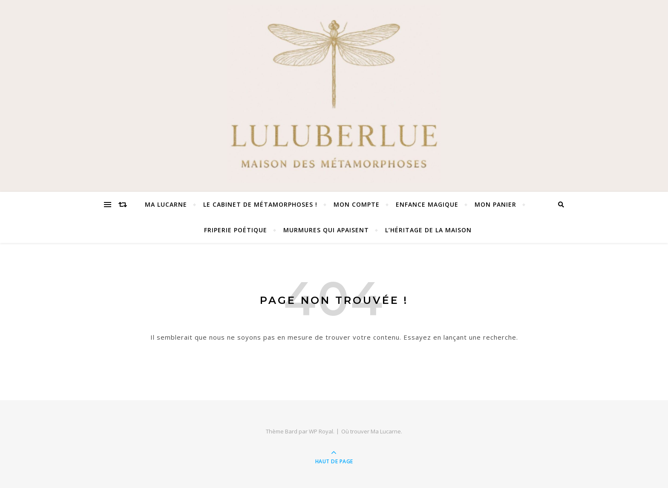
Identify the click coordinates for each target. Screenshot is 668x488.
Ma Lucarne (166, 204)
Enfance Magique (427, 204)
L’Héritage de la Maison (428, 230)
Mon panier (495, 204)
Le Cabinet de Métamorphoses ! (260, 204)
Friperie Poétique (235, 230)
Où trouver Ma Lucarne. (371, 431)
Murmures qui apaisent (326, 230)
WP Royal (321, 431)
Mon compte (357, 204)
